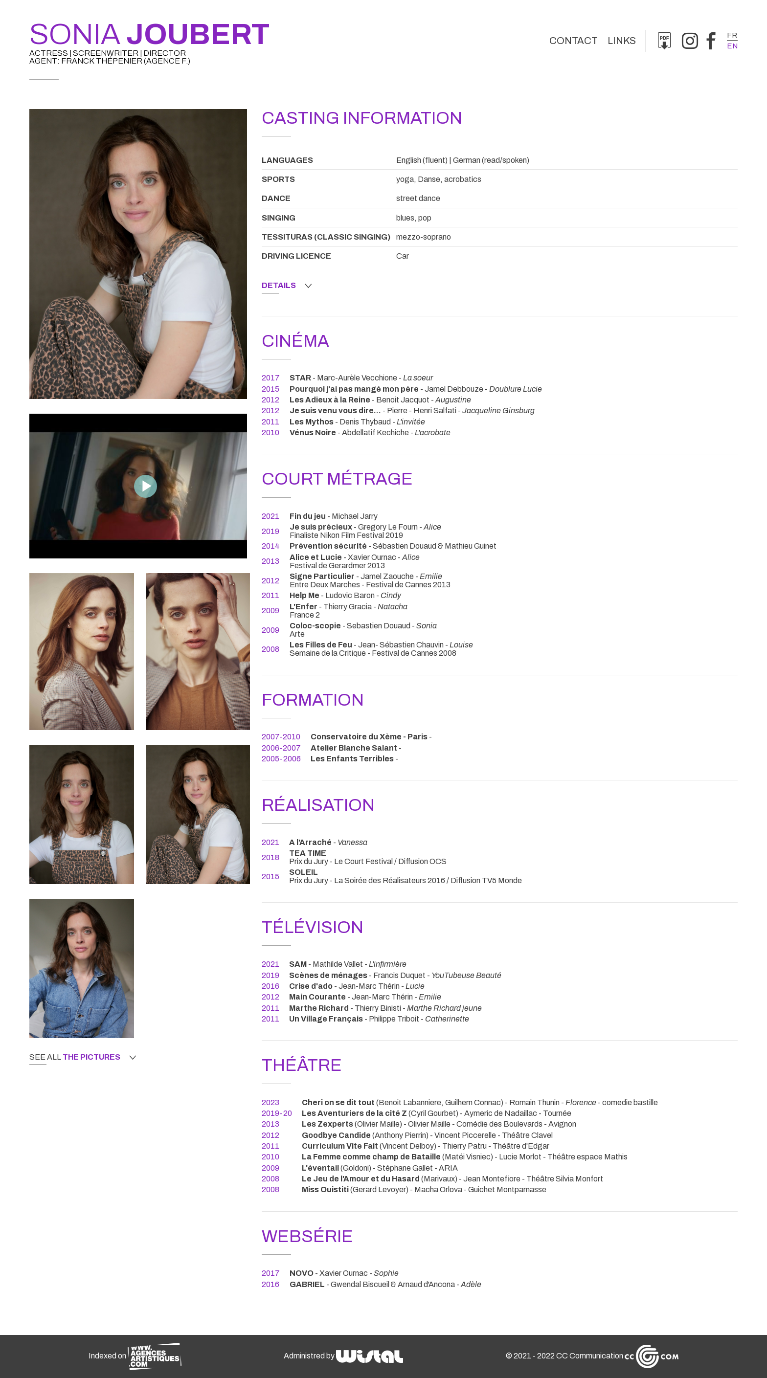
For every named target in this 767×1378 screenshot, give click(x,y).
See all (82, 1057)
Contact (573, 40)
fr (732, 35)
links (622, 40)
